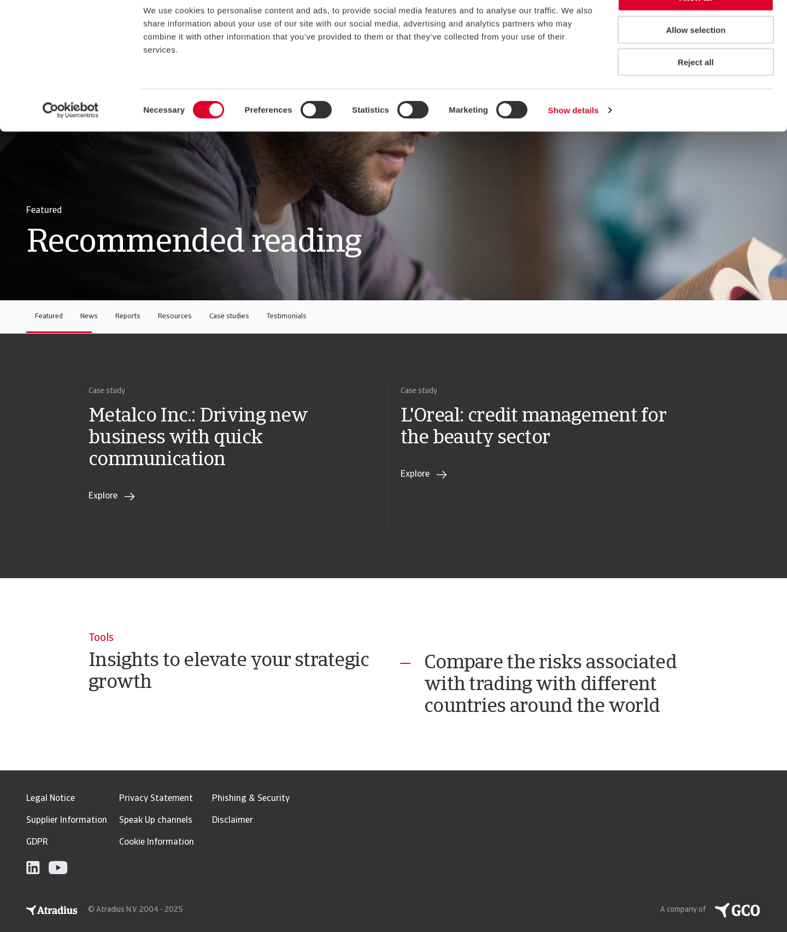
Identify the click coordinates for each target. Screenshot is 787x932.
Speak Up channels (155, 820)
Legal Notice (50, 798)
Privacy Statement (156, 798)
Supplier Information (66, 820)
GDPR (37, 842)
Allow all (696, 27)
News (89, 316)
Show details (573, 139)
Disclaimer (232, 820)
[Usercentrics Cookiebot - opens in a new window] (71, 140)
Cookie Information (156, 842)
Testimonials (287, 316)
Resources (175, 316)
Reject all (696, 91)
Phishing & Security (251, 798)
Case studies (229, 316)
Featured (49, 316)
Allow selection (695, 59)
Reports (127, 316)
